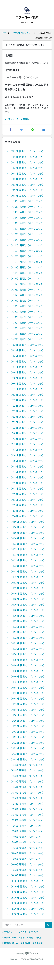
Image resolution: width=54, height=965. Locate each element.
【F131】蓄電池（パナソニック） (26, 162)
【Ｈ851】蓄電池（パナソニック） (27, 682)
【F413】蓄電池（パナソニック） (26, 438)
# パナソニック (12, 119)
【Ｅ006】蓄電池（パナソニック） (27, 908)
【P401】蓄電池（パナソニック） (27, 836)
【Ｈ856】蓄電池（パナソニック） (27, 704)
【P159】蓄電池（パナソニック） (27, 820)
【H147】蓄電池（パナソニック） (27, 223)
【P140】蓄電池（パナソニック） (27, 765)
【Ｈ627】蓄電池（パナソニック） (27, 577)
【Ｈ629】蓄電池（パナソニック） (27, 588)
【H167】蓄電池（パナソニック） (27, 256)
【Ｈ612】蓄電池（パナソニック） (27, 555)
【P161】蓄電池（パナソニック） (27, 831)
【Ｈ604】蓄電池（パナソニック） (27, 538)
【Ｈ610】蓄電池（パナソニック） (27, 543)
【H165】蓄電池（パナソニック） (27, 245)
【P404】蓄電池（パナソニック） (27, 842)
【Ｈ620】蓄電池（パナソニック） (27, 565)
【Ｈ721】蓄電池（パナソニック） (27, 626)
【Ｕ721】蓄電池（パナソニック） (27, 737)
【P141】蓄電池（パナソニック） (27, 770)
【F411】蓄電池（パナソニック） (26, 367)
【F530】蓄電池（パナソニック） (26, 494)
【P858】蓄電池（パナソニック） (27, 875)
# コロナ (22, 932)
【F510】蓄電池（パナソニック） (26, 466)
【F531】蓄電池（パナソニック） (26, 499)
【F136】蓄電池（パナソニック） (26, 184)
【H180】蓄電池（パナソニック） (27, 328)
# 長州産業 (37, 942)
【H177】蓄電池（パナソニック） (27, 311)
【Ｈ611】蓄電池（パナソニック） (27, 549)
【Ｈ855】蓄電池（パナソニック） (27, 698)
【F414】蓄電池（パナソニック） (26, 444)
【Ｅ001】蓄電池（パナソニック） (27, 881)
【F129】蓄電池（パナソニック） (26, 344)
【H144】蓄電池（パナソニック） (27, 217)
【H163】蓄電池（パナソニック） (27, 234)
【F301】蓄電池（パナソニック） (26, 372)
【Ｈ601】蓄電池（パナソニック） (27, 521)
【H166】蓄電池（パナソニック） (27, 250)
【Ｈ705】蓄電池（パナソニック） (27, 615)
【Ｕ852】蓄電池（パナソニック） (27, 759)
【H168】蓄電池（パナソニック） (27, 262)
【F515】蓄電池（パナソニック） (26, 472)
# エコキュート (9, 932)
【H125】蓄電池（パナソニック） (27, 201)
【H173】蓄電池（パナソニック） (27, 289)
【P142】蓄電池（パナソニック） (27, 776)
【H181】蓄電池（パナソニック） (27, 333)
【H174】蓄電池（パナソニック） (27, 295)
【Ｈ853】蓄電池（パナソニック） (27, 687)
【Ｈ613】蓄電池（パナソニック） (27, 560)
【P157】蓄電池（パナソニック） (27, 809)
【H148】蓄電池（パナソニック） (27, 228)
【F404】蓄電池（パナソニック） (26, 433)
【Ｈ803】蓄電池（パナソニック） (27, 665)
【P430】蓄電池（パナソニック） (27, 847)
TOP (4, 32)
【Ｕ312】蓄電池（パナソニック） (27, 726)
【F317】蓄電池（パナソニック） (26, 422)
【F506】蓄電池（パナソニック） (26, 460)
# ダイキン (34, 932)
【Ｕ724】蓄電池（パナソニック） (27, 753)
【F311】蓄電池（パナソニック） (26, 389)
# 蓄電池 (25, 119)
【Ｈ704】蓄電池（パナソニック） (27, 610)
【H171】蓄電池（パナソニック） (27, 278)
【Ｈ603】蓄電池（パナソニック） (27, 532)
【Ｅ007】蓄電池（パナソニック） (27, 914)
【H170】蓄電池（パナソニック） (27, 273)
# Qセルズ (25, 942)
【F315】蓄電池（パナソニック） (26, 411)
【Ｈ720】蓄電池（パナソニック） (27, 621)
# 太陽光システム (10, 942)
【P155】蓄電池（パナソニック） (27, 798)
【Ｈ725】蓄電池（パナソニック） (27, 648)
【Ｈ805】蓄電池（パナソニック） (27, 676)
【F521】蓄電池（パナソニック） (26, 488)
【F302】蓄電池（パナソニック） (26, 378)
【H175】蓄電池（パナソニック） (27, 300)
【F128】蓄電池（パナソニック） (26, 157)
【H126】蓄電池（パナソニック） (27, 206)
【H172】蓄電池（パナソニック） (27, 284)
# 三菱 (21, 937)
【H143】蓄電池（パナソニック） (27, 212)
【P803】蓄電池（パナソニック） (27, 864)
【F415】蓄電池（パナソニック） (26, 450)
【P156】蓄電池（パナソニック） (27, 803)
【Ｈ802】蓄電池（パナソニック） (27, 660)
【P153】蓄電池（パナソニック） (27, 787)
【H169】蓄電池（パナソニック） (27, 267)
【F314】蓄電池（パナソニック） (26, 405)
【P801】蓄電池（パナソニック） (27, 853)
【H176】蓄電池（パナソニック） (27, 306)
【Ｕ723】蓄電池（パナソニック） (27, 748)
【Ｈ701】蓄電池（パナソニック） (27, 593)
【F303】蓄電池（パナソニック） (26, 383)
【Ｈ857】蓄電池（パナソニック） (27, 709)
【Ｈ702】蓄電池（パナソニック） (27, 599)
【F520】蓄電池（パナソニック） (26, 483)
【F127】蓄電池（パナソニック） (26, 151)
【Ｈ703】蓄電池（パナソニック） (27, 604)
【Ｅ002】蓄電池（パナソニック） (27, 886)
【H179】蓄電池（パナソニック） (27, 322)
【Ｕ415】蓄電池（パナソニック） (27, 731)
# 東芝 (30, 937)
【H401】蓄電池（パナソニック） (27, 339)
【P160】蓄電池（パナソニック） (27, 825)
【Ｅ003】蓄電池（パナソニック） (27, 892)
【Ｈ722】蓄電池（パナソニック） (27, 632)
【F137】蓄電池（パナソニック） (26, 190)
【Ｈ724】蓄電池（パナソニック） (27, 643)
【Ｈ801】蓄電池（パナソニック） (27, 654)
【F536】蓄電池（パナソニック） (26, 510)
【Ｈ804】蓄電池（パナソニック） (27, 671)
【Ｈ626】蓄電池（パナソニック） (27, 571)
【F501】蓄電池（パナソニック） (26, 455)
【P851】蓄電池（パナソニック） (27, 870)
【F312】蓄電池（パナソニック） (26, 394)
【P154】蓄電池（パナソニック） (27, 792)
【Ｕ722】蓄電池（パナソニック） (27, 742)
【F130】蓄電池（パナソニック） (26, 350)
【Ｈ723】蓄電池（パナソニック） (27, 637)
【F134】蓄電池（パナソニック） (26, 179)
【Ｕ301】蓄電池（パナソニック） (27, 715)
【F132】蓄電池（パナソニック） (26, 168)
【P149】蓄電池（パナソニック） (27, 781)
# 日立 (38, 937)
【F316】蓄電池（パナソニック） (26, 416)
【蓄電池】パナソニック (22, 32)
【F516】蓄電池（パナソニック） (26, 477)
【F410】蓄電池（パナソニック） (26, 361)
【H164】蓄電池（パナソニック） (27, 239)
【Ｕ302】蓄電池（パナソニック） (27, 720)
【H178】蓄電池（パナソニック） (27, 317)
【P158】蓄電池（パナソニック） (27, 814)
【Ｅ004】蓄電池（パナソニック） (27, 897)
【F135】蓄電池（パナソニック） (26, 355)
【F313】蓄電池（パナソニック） (26, 400)
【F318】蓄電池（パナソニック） (26, 427)
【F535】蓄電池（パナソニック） (26, 505)
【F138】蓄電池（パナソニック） (26, 195)
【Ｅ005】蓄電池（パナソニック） (27, 903)
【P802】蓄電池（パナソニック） (27, 858)
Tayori (26, 959)
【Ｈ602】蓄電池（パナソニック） (27, 527)
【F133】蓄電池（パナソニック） (26, 173)
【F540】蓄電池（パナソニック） (26, 516)
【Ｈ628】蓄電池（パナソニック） (27, 582)
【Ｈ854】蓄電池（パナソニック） (27, 693)
